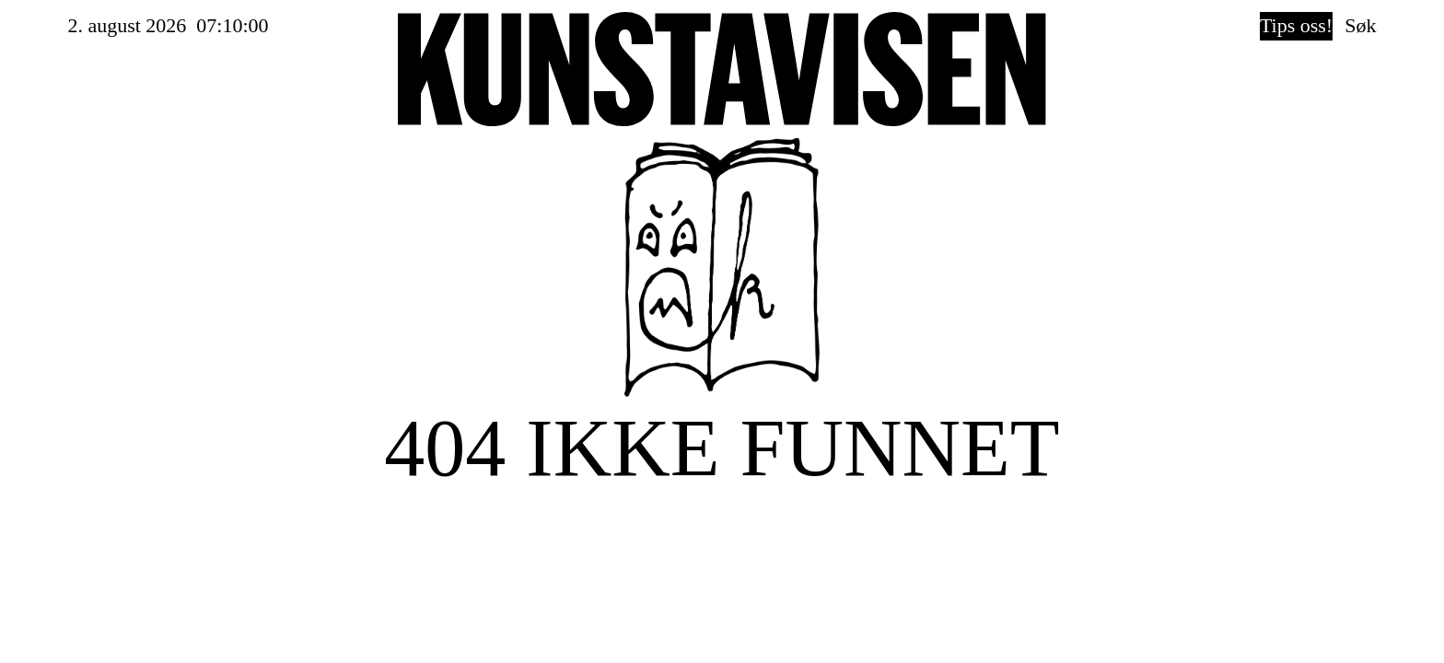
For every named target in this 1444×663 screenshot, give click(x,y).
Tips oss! (1296, 25)
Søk (1360, 25)
